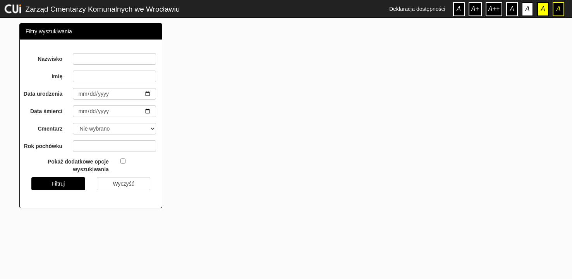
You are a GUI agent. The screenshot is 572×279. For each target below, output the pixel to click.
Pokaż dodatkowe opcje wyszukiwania (78, 165)
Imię (57, 76)
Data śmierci (46, 111)
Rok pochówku (43, 146)
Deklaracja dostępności (417, 9)
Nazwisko (50, 59)
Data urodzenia (43, 94)
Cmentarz (50, 129)
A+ (475, 8)
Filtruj (58, 184)
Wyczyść (123, 184)
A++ (494, 8)
